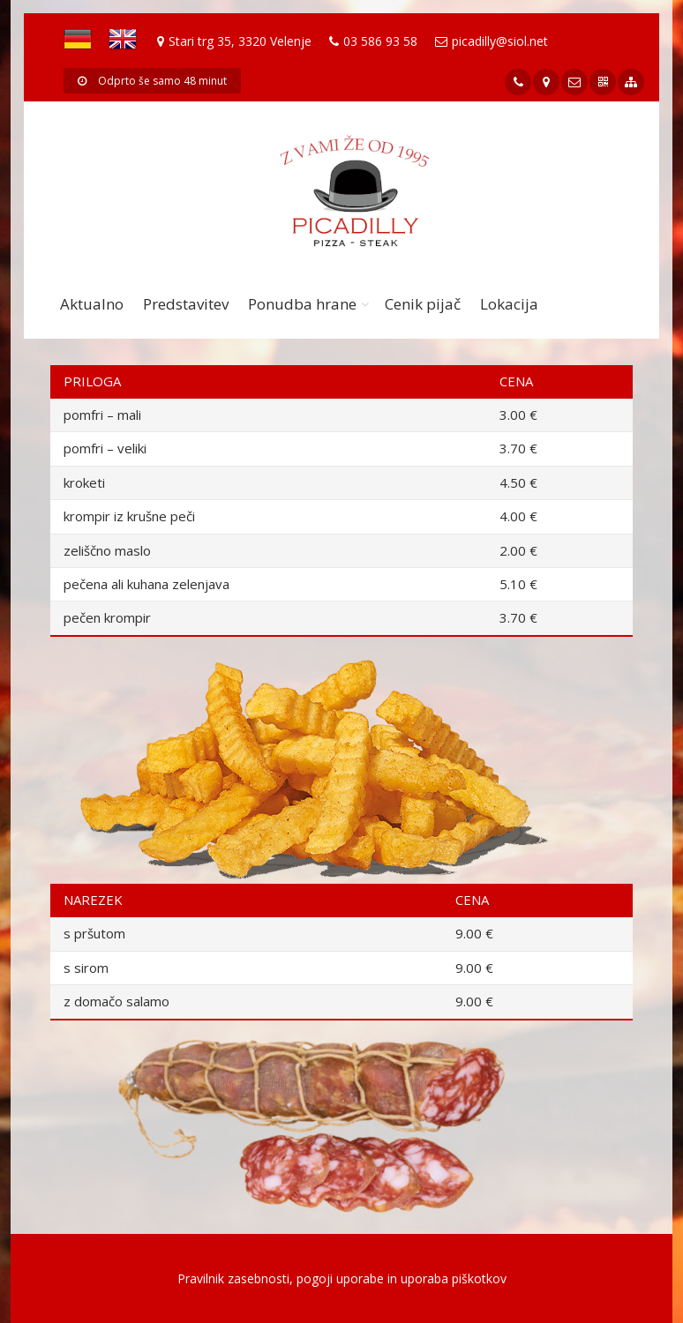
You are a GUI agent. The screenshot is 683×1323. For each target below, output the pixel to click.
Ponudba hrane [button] (302, 304)
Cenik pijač (423, 304)
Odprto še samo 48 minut (152, 80)
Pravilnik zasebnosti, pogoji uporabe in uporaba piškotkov (342, 1278)
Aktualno (92, 304)
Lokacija (509, 304)
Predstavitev (186, 304)
